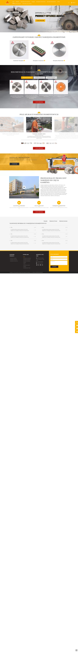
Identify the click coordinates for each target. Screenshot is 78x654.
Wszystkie (45, 221)
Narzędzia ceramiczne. (13, 259)
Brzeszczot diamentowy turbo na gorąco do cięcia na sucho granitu (60, 96)
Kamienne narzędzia (13, 258)
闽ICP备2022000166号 (39, 272)
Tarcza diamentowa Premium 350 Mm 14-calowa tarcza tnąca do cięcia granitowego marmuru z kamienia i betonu (16, 96)
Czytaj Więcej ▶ (40, 20)
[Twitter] (42, 265)
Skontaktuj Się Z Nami (26, 3)
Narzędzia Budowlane (51, 1)
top (76, 650)
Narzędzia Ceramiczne (40, 1)
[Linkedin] (40, 265)
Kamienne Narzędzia (19, 60)
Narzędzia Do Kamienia (25, 1)
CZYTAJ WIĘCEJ (39, 148)
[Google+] (38, 265)
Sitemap (34, 272)
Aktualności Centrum (26, 265)
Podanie (17, 1)
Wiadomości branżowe (63, 221)
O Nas (58, 1)
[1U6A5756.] (39, 49)
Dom (13, 1)
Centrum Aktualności (16, 3)
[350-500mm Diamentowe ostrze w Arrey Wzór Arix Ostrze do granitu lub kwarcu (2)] (19, 49)
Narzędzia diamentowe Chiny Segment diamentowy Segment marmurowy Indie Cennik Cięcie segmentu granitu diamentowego (31, 97)
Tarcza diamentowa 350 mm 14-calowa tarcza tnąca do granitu (46, 96)
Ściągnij (33, 1)
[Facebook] (36, 265)
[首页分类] (58, 49)
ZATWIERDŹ (54, 266)
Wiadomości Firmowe (53, 221)
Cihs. (11, 227)
